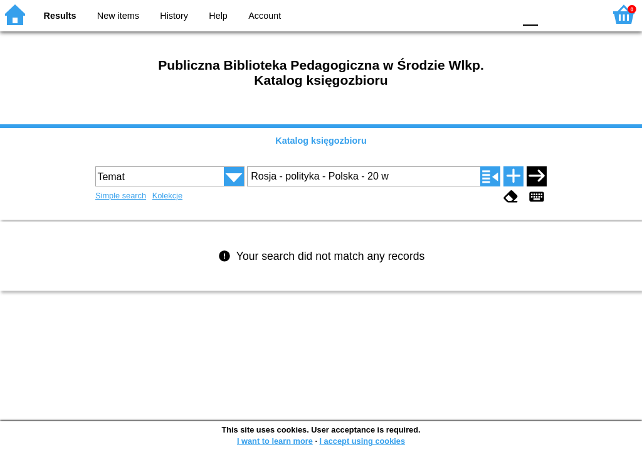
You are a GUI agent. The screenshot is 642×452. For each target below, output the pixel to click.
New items (118, 16)
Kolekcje (167, 195)
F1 (552, 14)
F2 (581, 14)
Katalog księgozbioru (321, 141)
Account (264, 16)
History (174, 16)
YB (475, 14)
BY (501, 14)
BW (451, 14)
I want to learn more (275, 441)
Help (218, 16)
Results (60, 16)
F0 (530, 14)
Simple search (120, 195)
